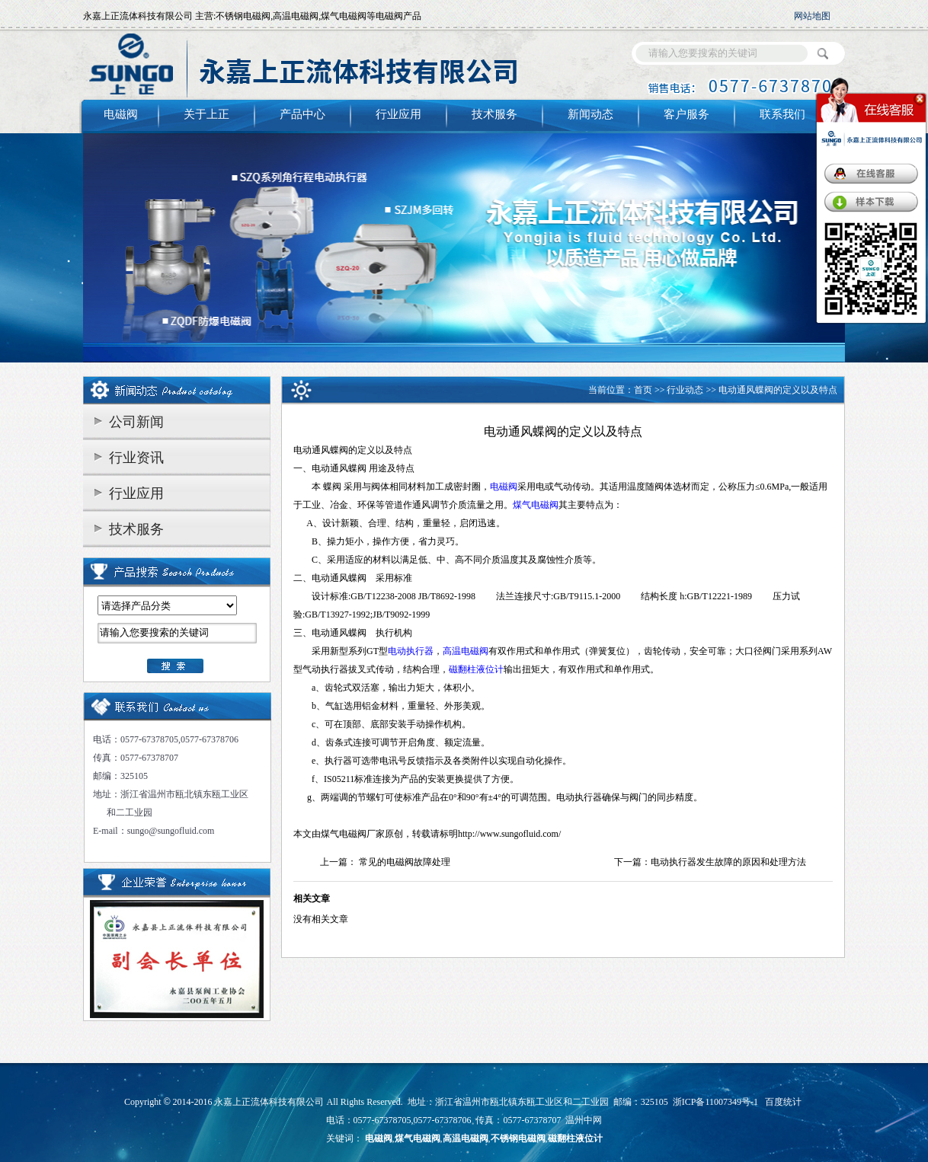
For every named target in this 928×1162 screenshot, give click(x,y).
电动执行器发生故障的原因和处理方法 (728, 862)
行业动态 (685, 390)
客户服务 (686, 114)
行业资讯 (136, 457)
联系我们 (782, 114)
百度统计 (783, 1102)
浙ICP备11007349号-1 (715, 1102)
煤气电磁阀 (343, 833)
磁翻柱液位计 (575, 1138)
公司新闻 (136, 421)
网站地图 (812, 16)
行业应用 (398, 114)
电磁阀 (121, 114)
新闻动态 (590, 114)
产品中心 (302, 114)
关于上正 (206, 114)
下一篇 (628, 862)
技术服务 (494, 114)
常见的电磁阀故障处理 (404, 862)
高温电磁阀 (465, 1138)
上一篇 (333, 862)
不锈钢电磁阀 (518, 1138)
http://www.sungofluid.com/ (509, 833)
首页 (643, 390)
